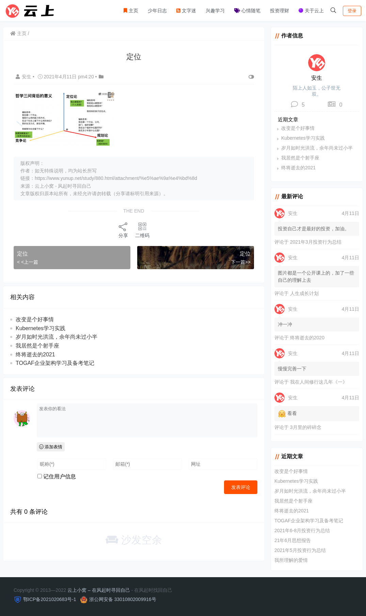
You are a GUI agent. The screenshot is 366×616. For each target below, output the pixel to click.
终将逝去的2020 (307, 337)
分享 (123, 229)
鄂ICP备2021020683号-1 (49, 599)
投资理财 (279, 10)
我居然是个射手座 (37, 346)
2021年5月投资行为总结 (300, 550)
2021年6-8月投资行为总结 (302, 530)
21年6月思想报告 (292, 540)
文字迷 (186, 10)
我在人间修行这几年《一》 (318, 382)
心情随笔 (247, 10)
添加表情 (51, 446)
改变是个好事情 (35, 319)
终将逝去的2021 (35, 354)
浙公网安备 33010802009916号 (122, 599)
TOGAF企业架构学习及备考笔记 (55, 363)
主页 (131, 10)
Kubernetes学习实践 (40, 328)
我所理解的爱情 (291, 560)
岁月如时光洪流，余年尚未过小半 (56, 337)
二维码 (142, 229)
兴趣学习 (215, 10)
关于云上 (311, 10)
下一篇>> (241, 262)
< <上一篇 (27, 262)
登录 (352, 10)
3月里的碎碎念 (305, 427)
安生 (24, 76)
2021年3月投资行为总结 (315, 242)
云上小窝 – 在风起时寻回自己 (98, 590)
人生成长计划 (304, 293)
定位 (22, 254)
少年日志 (157, 10)
